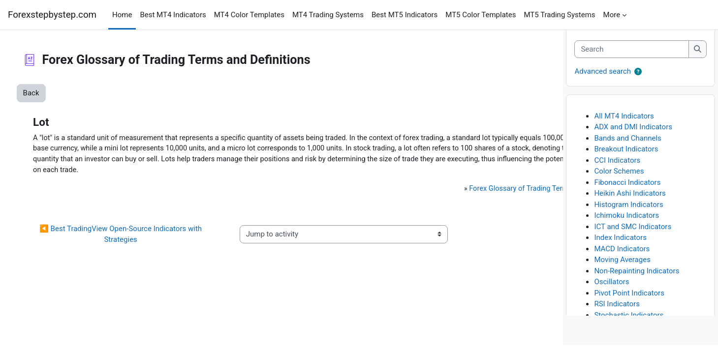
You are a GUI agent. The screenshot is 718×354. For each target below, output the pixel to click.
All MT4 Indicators (624, 124)
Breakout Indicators (626, 157)
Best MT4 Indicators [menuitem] (173, 14)
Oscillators (611, 290)
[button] (638, 81)
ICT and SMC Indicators (632, 235)
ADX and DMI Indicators (633, 135)
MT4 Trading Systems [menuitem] (328, 14)
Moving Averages (622, 268)
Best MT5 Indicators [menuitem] (404, 14)
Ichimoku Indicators (626, 224)
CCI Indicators (617, 168)
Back (49, 92)
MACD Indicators (622, 257)
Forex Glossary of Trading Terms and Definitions (426, 201)
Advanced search (602, 80)
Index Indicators (620, 246)
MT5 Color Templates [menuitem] (480, 14)
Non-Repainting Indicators (636, 279)
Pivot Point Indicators (629, 301)
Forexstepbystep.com (52, 14)
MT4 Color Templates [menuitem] (249, 14)
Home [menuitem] (122, 14)
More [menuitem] (612, 14)
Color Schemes (619, 180)
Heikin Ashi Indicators (629, 202)
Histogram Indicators (628, 212)
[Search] (631, 58)
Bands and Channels (627, 146)
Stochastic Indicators (628, 323)
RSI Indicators (617, 312)
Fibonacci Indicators (627, 190)
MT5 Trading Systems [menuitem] (559, 14)
